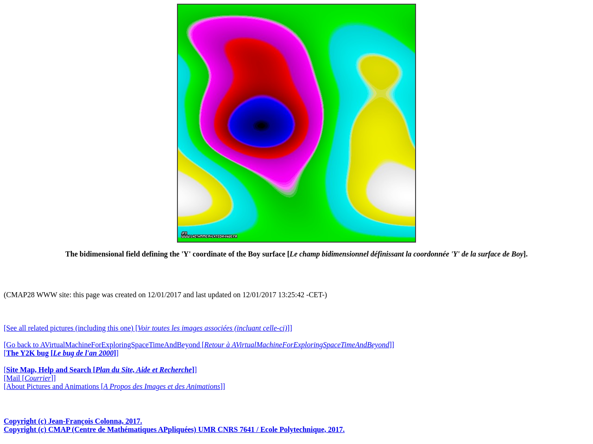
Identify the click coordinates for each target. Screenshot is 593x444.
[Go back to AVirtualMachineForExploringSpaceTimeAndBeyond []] (199, 345)
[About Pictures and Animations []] (114, 386)
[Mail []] (30, 378)
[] (61, 353)
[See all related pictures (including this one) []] (148, 328)
